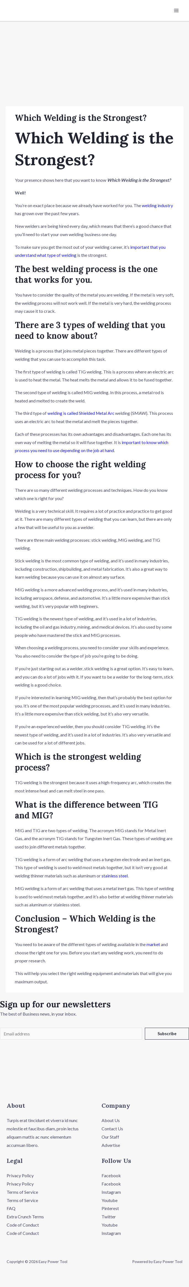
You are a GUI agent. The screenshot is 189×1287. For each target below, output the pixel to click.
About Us (111, 1121)
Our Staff (110, 1137)
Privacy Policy (20, 1176)
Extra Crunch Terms (25, 1217)
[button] (94, 1086)
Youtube (110, 1200)
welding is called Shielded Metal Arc (81, 413)
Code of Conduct (23, 1225)
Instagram (111, 1192)
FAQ (11, 1208)
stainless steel (115, 876)
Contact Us (112, 1129)
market (153, 944)
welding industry (157, 205)
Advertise (111, 1145)
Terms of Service (22, 1192)
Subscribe (167, 1033)
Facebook (111, 1176)
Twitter (109, 1217)
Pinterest (110, 1208)
